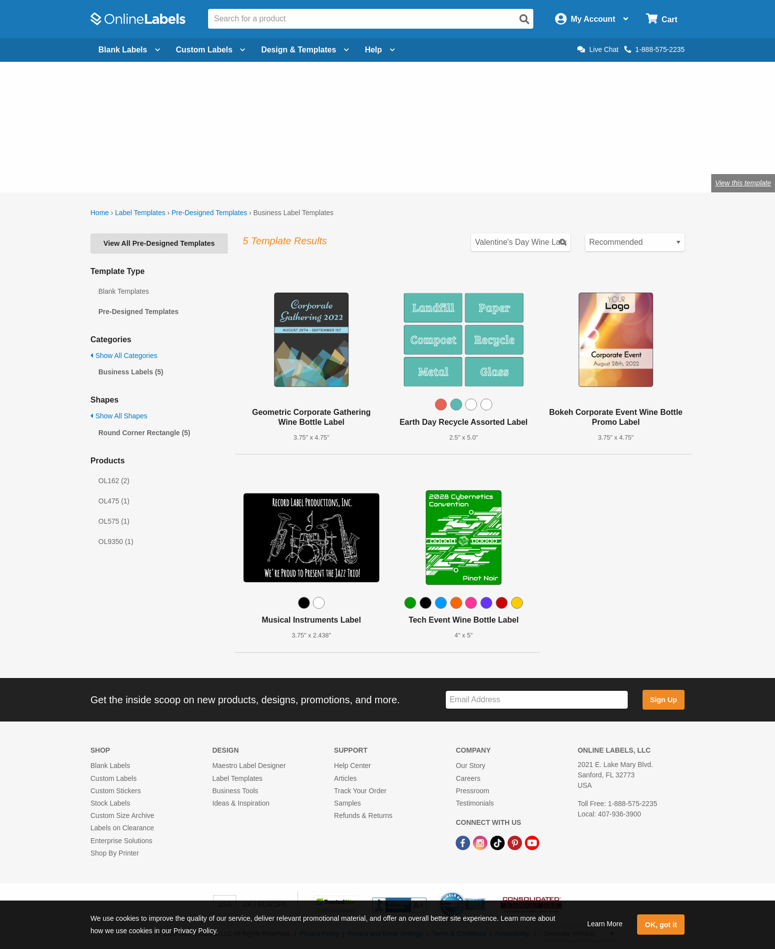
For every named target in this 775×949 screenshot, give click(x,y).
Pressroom (472, 791)
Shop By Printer (114, 853)
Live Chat (597, 49)
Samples (347, 803)
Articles (345, 778)
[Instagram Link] (481, 842)
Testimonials (475, 803)
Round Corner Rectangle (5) (144, 433)
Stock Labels (110, 803)
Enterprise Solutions (121, 841)
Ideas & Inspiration (240, 803)
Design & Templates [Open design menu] (305, 49)
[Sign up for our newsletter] (537, 700)
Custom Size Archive (122, 815)
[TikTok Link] (498, 842)
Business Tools (235, 791)
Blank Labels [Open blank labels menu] (129, 49)
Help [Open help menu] (380, 49)
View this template (743, 183)
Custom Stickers (115, 791)
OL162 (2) (113, 481)
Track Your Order (360, 791)
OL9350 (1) (115, 541)
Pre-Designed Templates (209, 213)
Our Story (470, 765)
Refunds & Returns (363, 815)
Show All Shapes (118, 416)
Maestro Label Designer (249, 765)
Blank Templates (123, 291)
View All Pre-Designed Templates (159, 243)
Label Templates (140, 213)
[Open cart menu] (662, 19)
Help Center (352, 765)
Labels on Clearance (122, 828)
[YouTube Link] (532, 842)
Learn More (605, 924)
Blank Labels (110, 765)
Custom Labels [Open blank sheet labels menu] (211, 49)
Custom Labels (113, 778)
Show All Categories (123, 356)
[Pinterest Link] (516, 842)
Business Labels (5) (131, 372)
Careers (468, 778)
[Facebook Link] (464, 842)
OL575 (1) (113, 521)
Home (99, 213)
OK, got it (661, 925)
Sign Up (663, 700)
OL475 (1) (113, 501)
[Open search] (524, 19)
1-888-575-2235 (654, 49)
